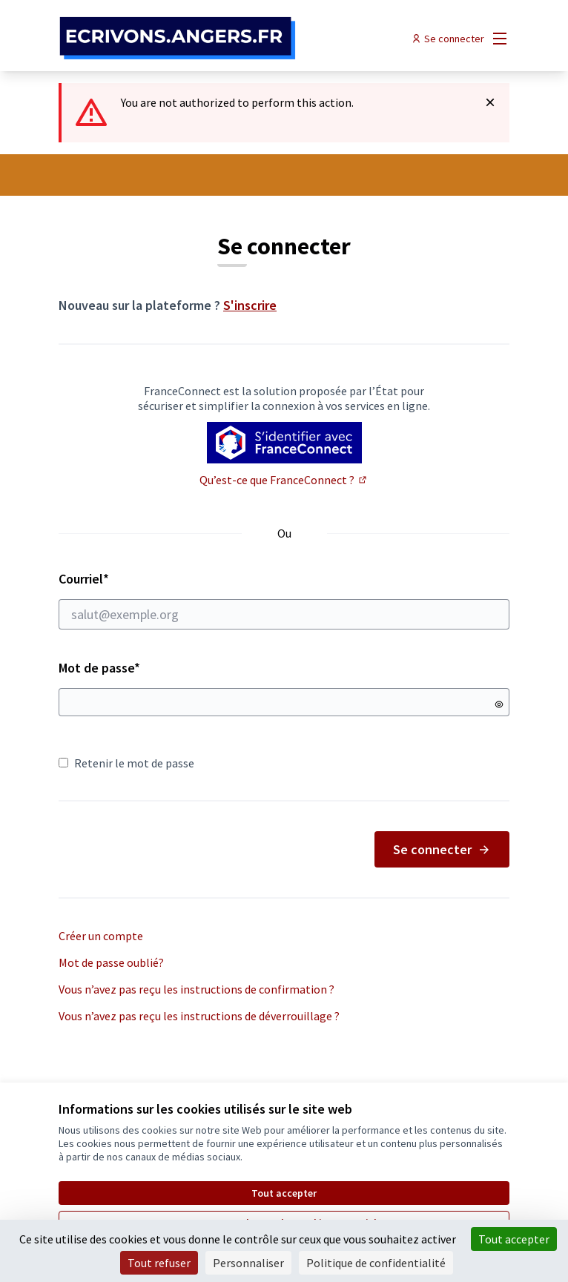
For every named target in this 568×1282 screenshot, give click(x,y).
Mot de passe (99, 667)
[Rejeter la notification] (490, 102)
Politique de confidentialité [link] (376, 1262)
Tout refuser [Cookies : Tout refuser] (159, 1262)
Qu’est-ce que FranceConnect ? (284, 479)
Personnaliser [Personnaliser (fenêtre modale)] (248, 1262)
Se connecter (442, 849)
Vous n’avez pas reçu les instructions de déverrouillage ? (199, 1015)
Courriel (284, 600)
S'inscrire (250, 305)
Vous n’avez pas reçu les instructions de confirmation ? (196, 989)
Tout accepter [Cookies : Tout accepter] (513, 1239)
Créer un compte (101, 935)
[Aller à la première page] (226, 38)
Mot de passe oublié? (111, 962)
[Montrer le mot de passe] (499, 704)
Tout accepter (284, 1193)
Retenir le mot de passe (126, 763)
